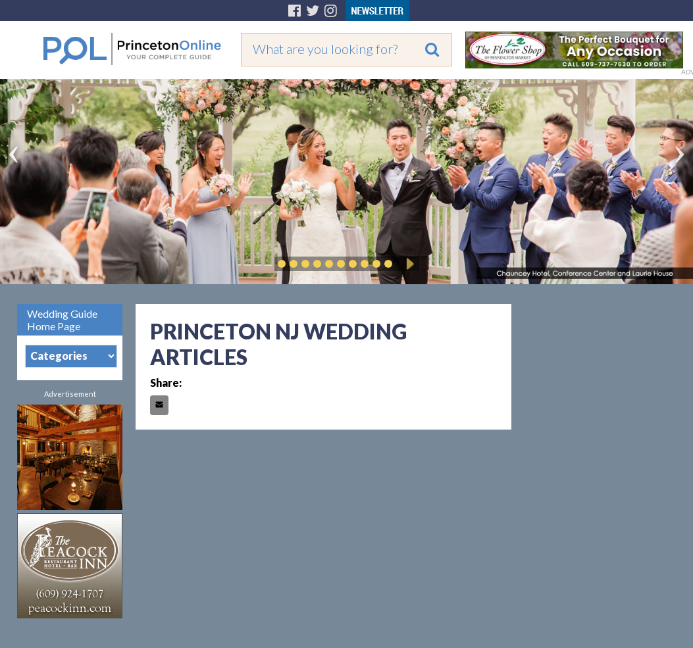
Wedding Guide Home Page (62, 319)
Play (408, 264)
